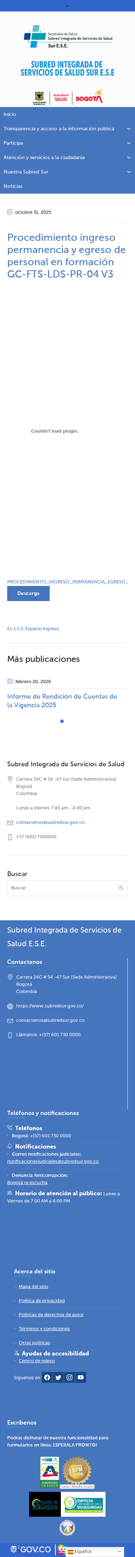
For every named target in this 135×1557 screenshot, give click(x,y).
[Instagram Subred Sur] (69, 1379)
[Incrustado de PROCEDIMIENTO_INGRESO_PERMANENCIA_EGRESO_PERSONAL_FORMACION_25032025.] (55, 431)
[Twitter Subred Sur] (58, 1379)
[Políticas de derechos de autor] (51, 1315)
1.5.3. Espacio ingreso (36, 629)
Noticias (13, 186)
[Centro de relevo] (37, 1361)
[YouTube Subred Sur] (81, 1379)
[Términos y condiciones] (44, 1329)
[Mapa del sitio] (33, 1287)
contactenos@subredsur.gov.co (50, 822)
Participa (67, 143)
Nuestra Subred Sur (67, 172)
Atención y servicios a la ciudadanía (67, 157)
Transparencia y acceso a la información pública (67, 129)
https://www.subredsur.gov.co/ (50, 1006)
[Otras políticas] (34, 1343)
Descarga (28, 593)
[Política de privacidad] (42, 1301)
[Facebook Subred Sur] (47, 1379)
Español (79, 1552)
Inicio (10, 114)
